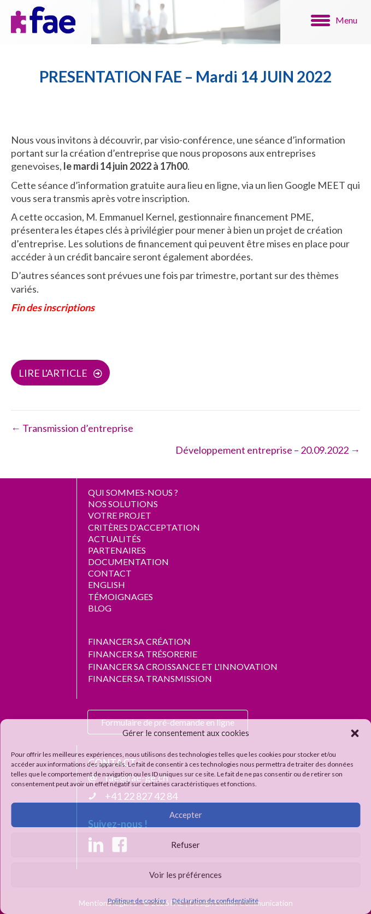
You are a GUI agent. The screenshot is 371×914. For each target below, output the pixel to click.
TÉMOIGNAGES (120, 596)
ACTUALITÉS (114, 538)
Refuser (185, 845)
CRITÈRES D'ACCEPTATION (144, 527)
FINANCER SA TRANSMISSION (150, 678)
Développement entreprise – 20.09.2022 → (267, 450)
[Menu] (334, 20)
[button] (354, 733)
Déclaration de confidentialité (215, 901)
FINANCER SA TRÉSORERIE (142, 654)
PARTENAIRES (117, 550)
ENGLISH (106, 584)
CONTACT (110, 573)
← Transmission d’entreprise (72, 428)
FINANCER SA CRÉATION (139, 641)
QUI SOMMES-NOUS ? (133, 492)
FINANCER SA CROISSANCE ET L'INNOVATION (183, 666)
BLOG (99, 608)
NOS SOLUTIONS (123, 503)
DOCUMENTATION (128, 561)
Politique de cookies (137, 901)
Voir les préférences (185, 875)
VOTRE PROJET (119, 515)
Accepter (185, 815)
